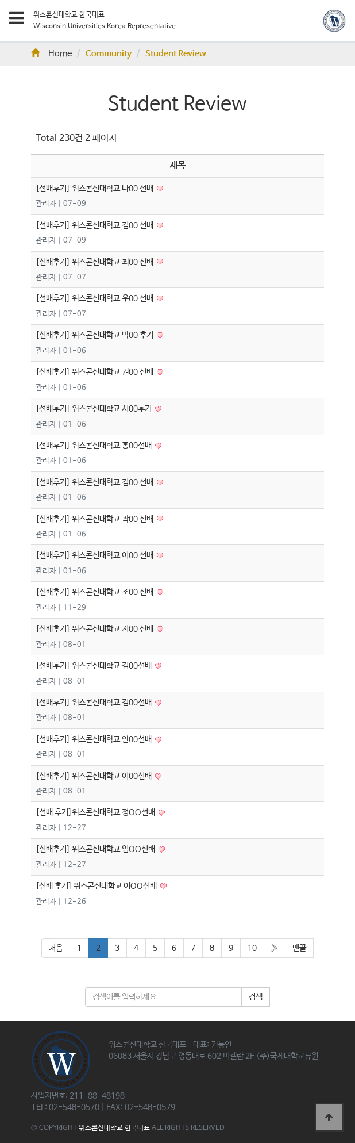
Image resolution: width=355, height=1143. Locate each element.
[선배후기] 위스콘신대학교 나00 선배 (95, 188)
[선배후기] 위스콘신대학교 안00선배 (94, 739)
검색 (256, 997)
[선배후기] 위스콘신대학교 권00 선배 (95, 372)
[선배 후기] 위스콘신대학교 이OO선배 (97, 886)
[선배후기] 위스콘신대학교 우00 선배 (95, 298)
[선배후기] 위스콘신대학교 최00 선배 (95, 262)
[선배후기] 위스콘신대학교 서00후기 (94, 408)
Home (51, 54)
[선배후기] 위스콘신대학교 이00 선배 (95, 555)
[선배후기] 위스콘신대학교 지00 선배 (95, 629)
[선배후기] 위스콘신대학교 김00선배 (94, 665)
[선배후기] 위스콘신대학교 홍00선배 (94, 445)
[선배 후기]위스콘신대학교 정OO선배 (96, 812)
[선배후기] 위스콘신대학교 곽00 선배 (95, 519)
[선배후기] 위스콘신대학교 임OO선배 (96, 849)
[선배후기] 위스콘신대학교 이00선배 (94, 776)
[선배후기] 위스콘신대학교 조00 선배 (95, 592)
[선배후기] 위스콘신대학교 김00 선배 (95, 225)
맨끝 (299, 948)
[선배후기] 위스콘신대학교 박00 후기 (95, 335)
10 (252, 948)
